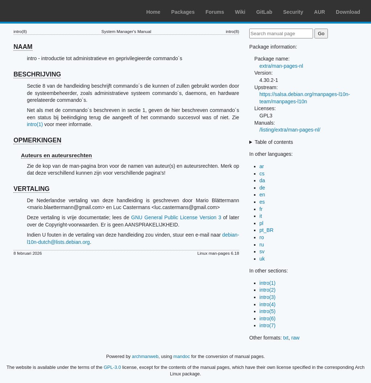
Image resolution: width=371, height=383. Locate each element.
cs (261, 173)
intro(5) (267, 311)
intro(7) (267, 325)
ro (261, 237)
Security (293, 12)
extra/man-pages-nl (281, 66)
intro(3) (267, 297)
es (262, 202)
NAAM (23, 46)
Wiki (240, 12)
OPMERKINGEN (37, 140)
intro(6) (267, 318)
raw (295, 338)
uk (262, 259)
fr (261, 209)
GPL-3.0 (112, 367)
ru (261, 244)
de (262, 188)
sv (261, 251)
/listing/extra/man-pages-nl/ (289, 130)
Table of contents (274, 142)
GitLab (264, 12)
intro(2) (267, 290)
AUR (319, 12)
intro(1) (35, 124)
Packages (183, 12)
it (260, 216)
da (262, 180)
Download (348, 12)
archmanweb (145, 356)
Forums (214, 12)
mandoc (182, 356)
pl (261, 223)
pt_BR (266, 230)
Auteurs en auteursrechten (56, 155)
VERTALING (31, 188)
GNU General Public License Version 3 (176, 217)
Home (153, 12)
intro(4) (267, 304)
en (262, 194)
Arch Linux (39, 11)
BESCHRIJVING (37, 74)
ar (261, 166)
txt (285, 338)
